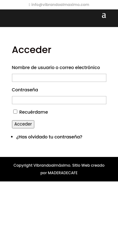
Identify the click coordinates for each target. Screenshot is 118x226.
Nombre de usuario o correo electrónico (56, 67)
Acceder (23, 124)
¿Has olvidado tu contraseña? (49, 137)
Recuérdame (33, 112)
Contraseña (25, 90)
